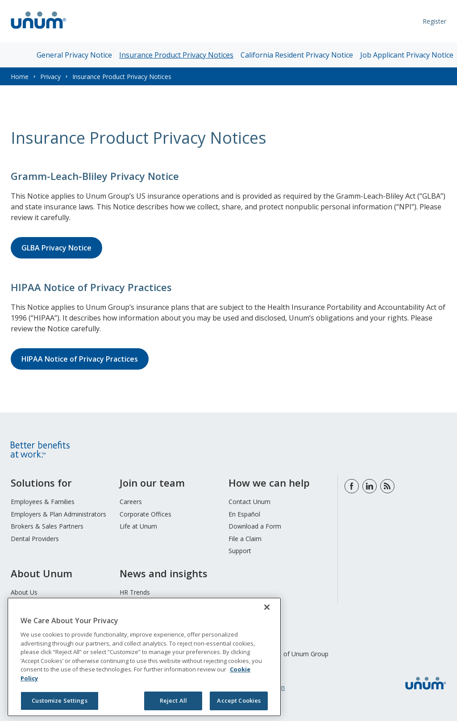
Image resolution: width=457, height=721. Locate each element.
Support (239, 550)
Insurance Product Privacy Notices (176, 55)
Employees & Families (43, 501)
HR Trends (135, 592)
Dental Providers (35, 538)
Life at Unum (138, 526)
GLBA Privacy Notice (56, 248)
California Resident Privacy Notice (297, 55)
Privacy (50, 76)
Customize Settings (59, 700)
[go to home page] (38, 30)
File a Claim (245, 538)
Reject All (173, 700)
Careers (131, 501)
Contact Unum (249, 501)
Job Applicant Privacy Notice (406, 55)
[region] (144, 657)
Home (20, 76)
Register (434, 21)
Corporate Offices (145, 514)
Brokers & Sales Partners (47, 526)
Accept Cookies (239, 700)
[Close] (267, 607)
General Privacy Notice (74, 55)
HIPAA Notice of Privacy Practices (79, 359)
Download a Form (254, 526)
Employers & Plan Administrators (58, 514)
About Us (24, 592)
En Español (244, 514)
